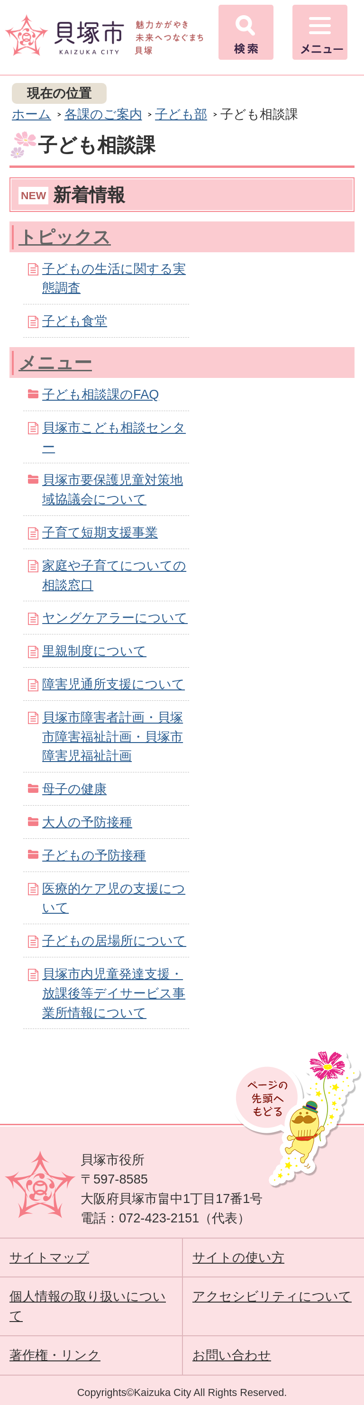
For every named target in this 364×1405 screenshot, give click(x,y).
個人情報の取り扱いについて (87, 1306)
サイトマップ (49, 1257)
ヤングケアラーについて (115, 617)
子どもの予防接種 (94, 855)
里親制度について (94, 650)
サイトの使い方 (238, 1257)
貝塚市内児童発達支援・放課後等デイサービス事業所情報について (113, 993)
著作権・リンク (54, 1355)
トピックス (64, 237)
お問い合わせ (231, 1355)
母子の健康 (74, 788)
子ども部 (181, 114)
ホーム (31, 114)
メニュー (55, 363)
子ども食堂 (74, 320)
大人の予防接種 (87, 822)
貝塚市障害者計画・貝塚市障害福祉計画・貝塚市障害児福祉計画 (112, 736)
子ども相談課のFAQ (100, 394)
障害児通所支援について (113, 684)
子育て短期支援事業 (100, 532)
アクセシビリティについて (272, 1296)
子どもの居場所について (114, 940)
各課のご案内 (103, 114)
